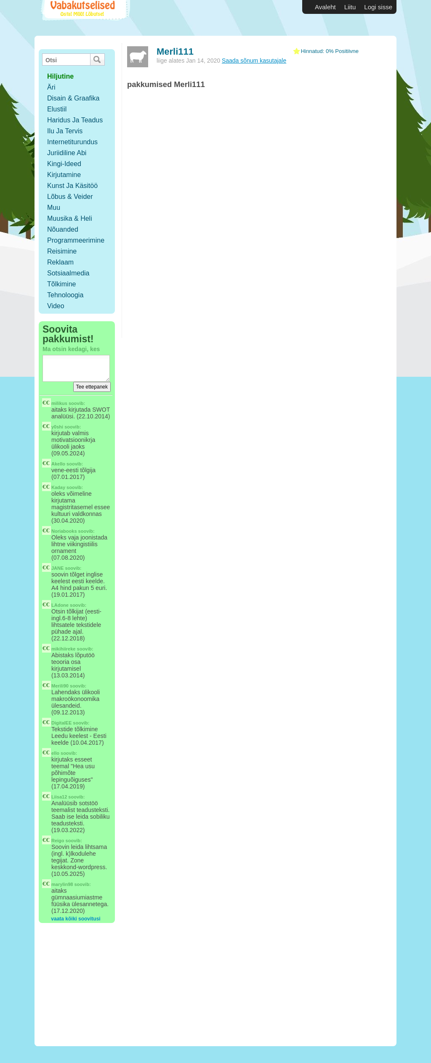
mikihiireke (63, 648)
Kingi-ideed (64, 163)
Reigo (57, 840)
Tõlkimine (61, 284)
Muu (53, 207)
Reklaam (60, 262)
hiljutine (60, 76)
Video (55, 305)
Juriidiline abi (66, 152)
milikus (59, 403)
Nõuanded (62, 229)
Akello (58, 463)
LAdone (60, 605)
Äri (51, 87)
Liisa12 (59, 796)
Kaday (58, 487)
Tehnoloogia (65, 295)
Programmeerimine (75, 240)
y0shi (57, 426)
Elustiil (57, 109)
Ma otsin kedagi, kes (71, 349)
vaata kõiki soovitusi (75, 919)
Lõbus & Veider (70, 196)
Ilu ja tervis (64, 131)
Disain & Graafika (73, 98)
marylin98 (62, 884)
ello (55, 753)
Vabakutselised (84, 18)
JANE (57, 568)
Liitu (350, 7)
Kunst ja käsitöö (72, 185)
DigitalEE (61, 722)
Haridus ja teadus (75, 120)
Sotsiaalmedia (68, 273)
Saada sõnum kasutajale (254, 60)
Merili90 (60, 685)
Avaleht (325, 7)
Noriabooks (64, 531)
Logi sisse (378, 7)
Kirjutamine (64, 174)
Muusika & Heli (69, 218)
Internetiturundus (72, 141)
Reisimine (62, 251)
